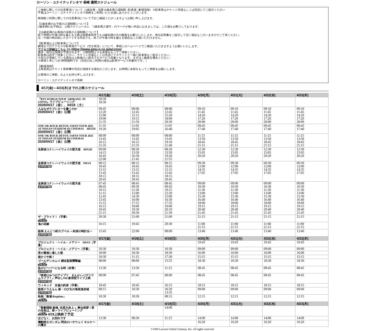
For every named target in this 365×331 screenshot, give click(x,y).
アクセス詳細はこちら (52, 49)
